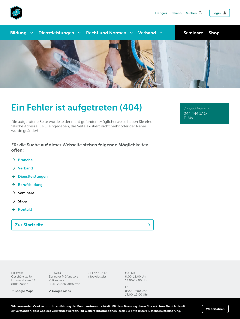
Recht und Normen (106, 32)
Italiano (176, 12)
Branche (25, 160)
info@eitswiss (97, 276)
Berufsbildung (30, 185)
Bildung (18, 32)
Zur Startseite (29, 224)
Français (161, 12)
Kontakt (25, 209)
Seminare (193, 32)
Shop (214, 32)
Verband (147, 32)
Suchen (191, 12)
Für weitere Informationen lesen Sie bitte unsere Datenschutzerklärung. (130, 310)
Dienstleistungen (56, 32)
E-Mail (189, 118)
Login (217, 12)
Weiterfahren (215, 309)
